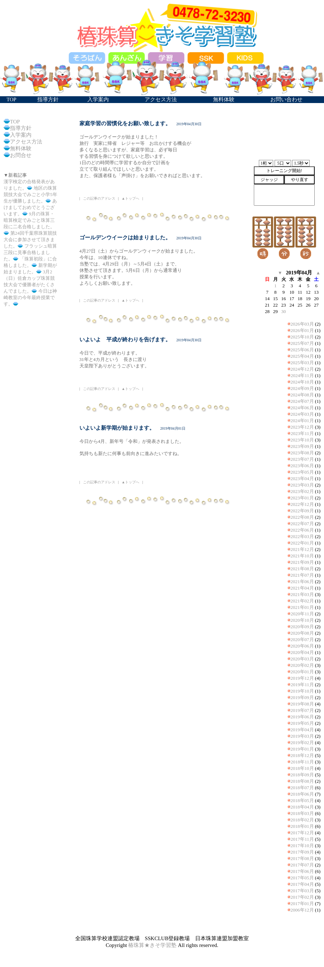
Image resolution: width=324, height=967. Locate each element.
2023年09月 (302, 446)
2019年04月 (302, 729)
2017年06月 (302, 871)
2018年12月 (302, 755)
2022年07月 (302, 523)
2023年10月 (302, 440)
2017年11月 (302, 839)
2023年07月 (302, 459)
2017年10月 (302, 845)
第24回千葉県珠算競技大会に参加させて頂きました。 (30, 239)
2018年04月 (302, 807)
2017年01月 (302, 903)
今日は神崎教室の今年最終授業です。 (30, 297)
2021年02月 (302, 601)
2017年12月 (302, 832)
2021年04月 (302, 588)
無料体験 (21, 148)
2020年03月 (302, 658)
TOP (15, 121)
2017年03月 (302, 890)
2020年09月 (302, 626)
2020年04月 (302, 652)
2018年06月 (302, 794)
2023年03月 (302, 485)
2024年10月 (302, 382)
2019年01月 (302, 749)
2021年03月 (302, 594)
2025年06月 (302, 349)
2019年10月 (302, 691)
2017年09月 (302, 852)
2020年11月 (302, 613)
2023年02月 (302, 491)
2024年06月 (302, 407)
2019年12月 (302, 678)
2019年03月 (302, 736)
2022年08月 (302, 517)
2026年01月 (302, 330)
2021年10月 (302, 555)
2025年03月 (302, 362)
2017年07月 (302, 865)
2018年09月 (302, 774)
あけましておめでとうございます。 (30, 207)
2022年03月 (302, 536)
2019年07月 (302, 710)
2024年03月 (302, 414)
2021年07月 (302, 575)
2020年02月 (302, 665)
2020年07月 (302, 639)
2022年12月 (302, 504)
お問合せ (21, 155)
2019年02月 (302, 742)
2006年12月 (302, 910)
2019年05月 (302, 723)
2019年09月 (302, 697)
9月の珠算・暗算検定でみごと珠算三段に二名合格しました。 (29, 220)
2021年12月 (302, 549)
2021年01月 (302, 607)
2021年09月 (302, 562)
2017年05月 (302, 877)
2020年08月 (302, 633)
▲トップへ (131, 198)
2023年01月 (302, 497)
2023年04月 (302, 478)
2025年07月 (302, 343)
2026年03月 (302, 324)
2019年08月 (302, 704)
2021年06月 (302, 581)
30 (283, 311)
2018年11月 (302, 762)
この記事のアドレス (99, 198)
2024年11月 (302, 375)
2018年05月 (302, 800)
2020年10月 (302, 620)
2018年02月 (302, 819)
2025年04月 (302, 356)
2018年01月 (302, 826)
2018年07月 (302, 787)
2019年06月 (302, 716)
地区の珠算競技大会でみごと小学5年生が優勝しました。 (30, 194)
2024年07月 (302, 401)
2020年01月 (302, 671)
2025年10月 (302, 337)
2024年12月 (302, 369)
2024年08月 (302, 394)
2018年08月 (302, 781)
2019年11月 (302, 684)
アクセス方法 (26, 142)
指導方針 (21, 128)
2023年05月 (302, 472)
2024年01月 (302, 420)
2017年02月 (302, 897)
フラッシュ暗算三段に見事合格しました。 (30, 252)
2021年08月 (302, 568)
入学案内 (21, 135)
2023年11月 (302, 433)
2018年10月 (302, 768)
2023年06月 (302, 465)
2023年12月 (302, 427)
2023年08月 (302, 452)
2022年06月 (302, 530)
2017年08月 (302, 858)
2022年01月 (302, 543)
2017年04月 (302, 884)
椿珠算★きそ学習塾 (152, 945)
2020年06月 (302, 646)
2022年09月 (302, 510)
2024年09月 (302, 388)
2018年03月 (302, 813)
